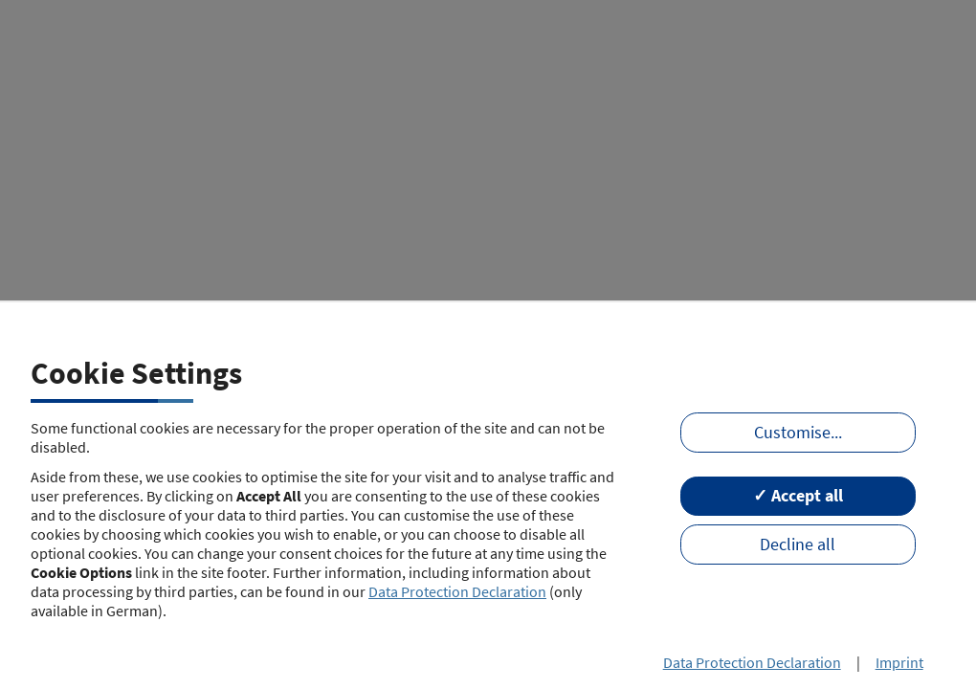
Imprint (899, 662)
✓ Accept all (798, 495)
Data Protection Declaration (457, 591)
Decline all (797, 544)
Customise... (798, 432)
